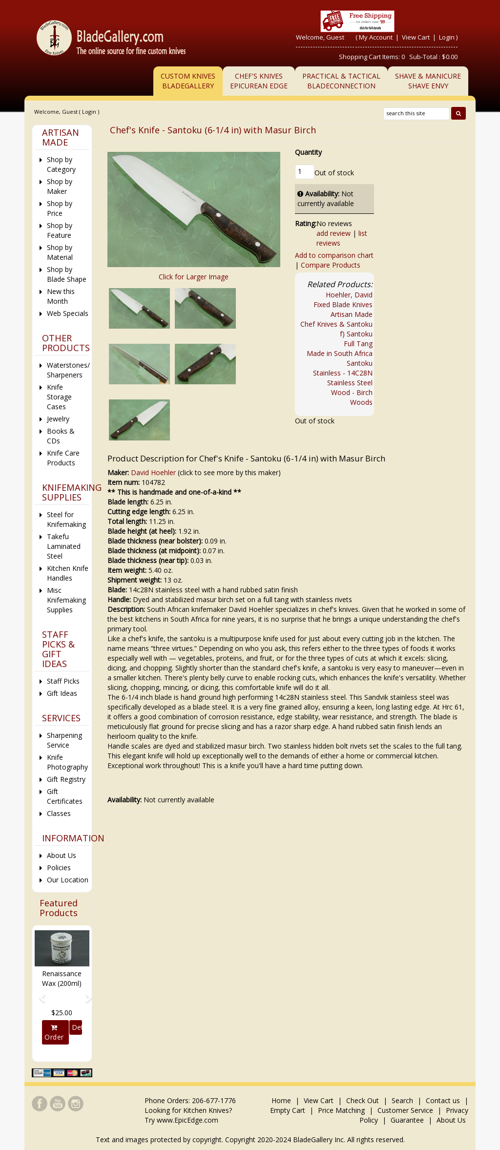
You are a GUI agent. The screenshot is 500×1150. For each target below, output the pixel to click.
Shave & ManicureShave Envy (428, 80)
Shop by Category (61, 164)
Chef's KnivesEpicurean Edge (259, 80)
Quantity (308, 152)
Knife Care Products (63, 457)
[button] (39, 994)
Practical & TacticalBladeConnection (341, 80)
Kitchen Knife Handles (67, 573)
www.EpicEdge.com (187, 1120)
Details (77, 1027)
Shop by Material (60, 252)
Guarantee (407, 1120)
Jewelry (58, 418)
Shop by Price (59, 208)
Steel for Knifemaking (66, 519)
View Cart (416, 37)
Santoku (360, 363)
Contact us (443, 1100)
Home (282, 1100)
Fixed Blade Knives (343, 304)
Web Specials (67, 313)
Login (447, 37)
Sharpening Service (64, 740)
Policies (59, 867)
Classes (59, 813)
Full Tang (358, 343)
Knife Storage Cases (59, 396)
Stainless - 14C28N (343, 372)
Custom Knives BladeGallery (188, 80)
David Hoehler (153, 472)
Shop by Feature (59, 230)
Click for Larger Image (194, 276)
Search (402, 1100)
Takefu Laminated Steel (64, 546)
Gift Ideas (62, 693)
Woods (361, 402)
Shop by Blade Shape (66, 274)
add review (333, 233)
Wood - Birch (352, 392)
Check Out (362, 1100)
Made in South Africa (340, 353)
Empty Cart (287, 1110)
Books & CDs (61, 435)
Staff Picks (63, 681)
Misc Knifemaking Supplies (66, 599)
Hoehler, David (349, 294)
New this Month (61, 296)
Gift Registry (66, 779)
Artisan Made (352, 314)
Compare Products (330, 265)
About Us (61, 855)
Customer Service (405, 1110)
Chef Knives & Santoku (336, 324)
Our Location (67, 879)
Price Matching (341, 1110)
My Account (376, 37)
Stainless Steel (350, 382)
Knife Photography (67, 762)
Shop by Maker (59, 186)
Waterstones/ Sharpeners (68, 369)
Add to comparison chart (334, 255)
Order (54, 1033)
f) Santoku (356, 333)
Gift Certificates (65, 796)
